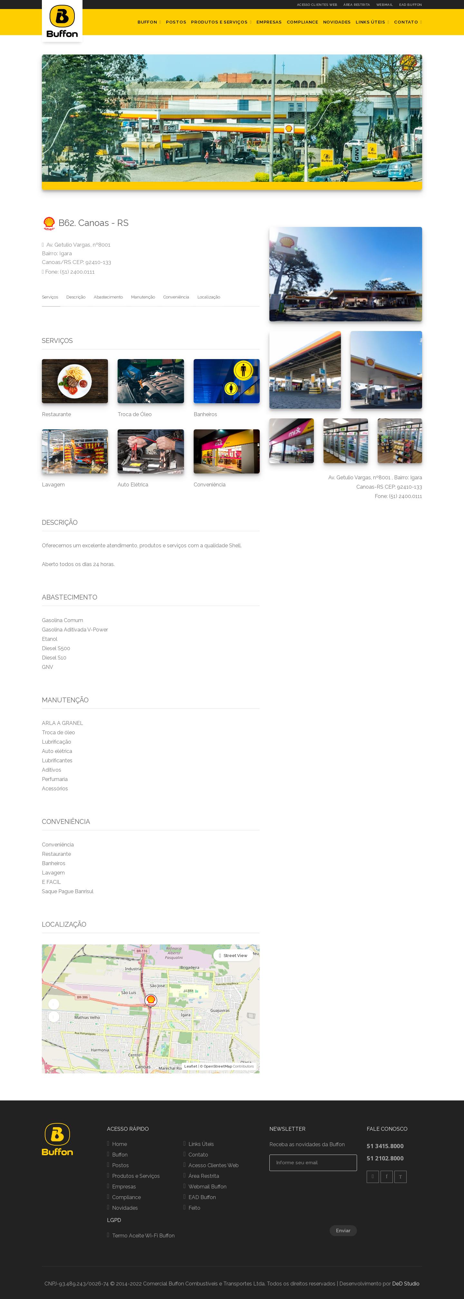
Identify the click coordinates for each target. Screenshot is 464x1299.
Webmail (384, 4)
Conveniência (167, 295)
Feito (194, 1206)
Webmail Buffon (207, 1185)
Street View (235, 953)
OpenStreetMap (218, 1064)
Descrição (73, 295)
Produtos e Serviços (219, 21)
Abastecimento (103, 295)
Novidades (337, 21)
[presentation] (330, 1197)
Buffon (147, 21)
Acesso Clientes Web (317, 4)
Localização (197, 295)
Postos (176, 21)
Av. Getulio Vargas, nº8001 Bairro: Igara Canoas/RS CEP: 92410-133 (76, 253)
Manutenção (136, 295)
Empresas (269, 21)
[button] (53, 1002)
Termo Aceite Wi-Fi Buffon (143, 1234)
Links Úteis (370, 21)
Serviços (50, 295)
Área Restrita (356, 4)
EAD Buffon (410, 4)
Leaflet (190, 1064)
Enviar (343, 1229)
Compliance (302, 21)
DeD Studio (406, 1282)
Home (119, 1142)
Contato (406, 21)
